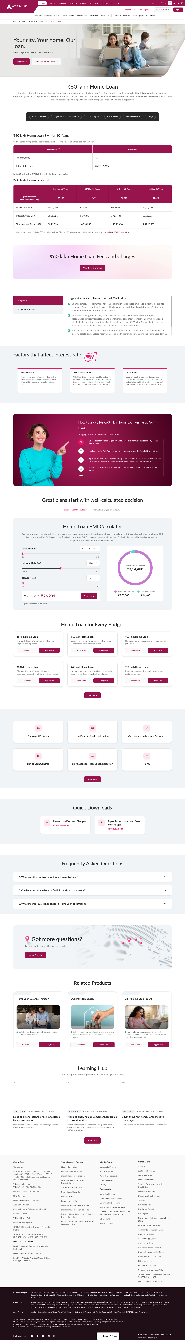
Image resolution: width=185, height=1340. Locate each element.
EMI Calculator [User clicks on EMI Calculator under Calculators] (111, 1302)
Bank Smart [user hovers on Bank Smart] (151, 15)
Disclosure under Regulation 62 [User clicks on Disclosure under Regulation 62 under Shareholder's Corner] (75, 1210)
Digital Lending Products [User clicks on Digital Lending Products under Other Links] (149, 1196)
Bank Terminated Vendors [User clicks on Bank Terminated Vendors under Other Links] (149, 1247)
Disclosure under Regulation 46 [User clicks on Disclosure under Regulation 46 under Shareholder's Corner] (75, 1205)
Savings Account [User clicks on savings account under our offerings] (37, 1292)
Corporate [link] (62, 3)
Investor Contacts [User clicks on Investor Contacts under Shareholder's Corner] (69, 1201)
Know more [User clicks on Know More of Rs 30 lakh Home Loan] (27, 694)
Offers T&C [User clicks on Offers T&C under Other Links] (105, 1219)
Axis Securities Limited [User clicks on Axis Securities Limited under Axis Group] (71, 1312)
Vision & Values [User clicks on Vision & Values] (107, 1171)
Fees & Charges (39, 116)
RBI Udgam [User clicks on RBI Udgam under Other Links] (143, 1213)
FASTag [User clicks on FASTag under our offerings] (112, 1295)
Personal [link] (42, 3)
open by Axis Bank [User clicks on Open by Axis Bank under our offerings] (123, 1295)
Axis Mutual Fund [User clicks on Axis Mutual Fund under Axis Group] (55, 1312)
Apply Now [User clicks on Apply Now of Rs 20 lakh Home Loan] (158, 664)
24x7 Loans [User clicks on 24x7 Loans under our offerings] (48, 1295)
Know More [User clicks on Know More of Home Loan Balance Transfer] (26, 1045)
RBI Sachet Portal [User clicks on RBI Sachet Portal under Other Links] (146, 1209)
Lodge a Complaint (142, 10)
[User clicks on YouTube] (43, 1336)
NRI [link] (90, 3)
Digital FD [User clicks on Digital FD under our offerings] (101, 1292)
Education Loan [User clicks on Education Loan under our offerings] (37, 1295)
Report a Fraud (108, 1336)
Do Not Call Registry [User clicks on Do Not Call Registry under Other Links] (22, 1222)
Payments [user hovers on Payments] (104, 15)
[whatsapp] (165, 3)
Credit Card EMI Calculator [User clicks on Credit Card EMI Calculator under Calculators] (128, 1302)
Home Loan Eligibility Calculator (112, 463)
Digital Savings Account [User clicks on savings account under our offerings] (53, 1292)
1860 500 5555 (20, 1177)
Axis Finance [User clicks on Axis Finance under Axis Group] (86, 1312)
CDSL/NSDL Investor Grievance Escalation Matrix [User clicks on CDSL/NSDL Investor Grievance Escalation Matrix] (32, 1228)
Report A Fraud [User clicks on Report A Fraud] (20, 1213)
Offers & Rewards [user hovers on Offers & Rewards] (122, 15)
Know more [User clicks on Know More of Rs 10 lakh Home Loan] (81, 664)
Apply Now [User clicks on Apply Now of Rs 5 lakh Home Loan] (49, 664)
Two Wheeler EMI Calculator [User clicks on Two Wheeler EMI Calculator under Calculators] (117, 1307)
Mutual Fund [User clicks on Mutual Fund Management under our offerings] (104, 1295)
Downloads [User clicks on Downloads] (105, 1189)
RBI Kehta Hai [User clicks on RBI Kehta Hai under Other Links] (144, 1205)
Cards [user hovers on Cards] (56, 15)
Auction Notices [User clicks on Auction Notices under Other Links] (145, 1243)
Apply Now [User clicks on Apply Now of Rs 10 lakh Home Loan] (103, 664)
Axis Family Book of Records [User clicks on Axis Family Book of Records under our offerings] (156, 1295)
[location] (162, 3)
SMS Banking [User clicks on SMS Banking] (19, 1196)
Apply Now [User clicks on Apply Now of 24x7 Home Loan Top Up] (158, 1045)
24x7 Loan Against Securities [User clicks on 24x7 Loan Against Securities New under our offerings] (65, 1295)
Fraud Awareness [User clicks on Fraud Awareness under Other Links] (146, 1179)
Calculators (112, 116)
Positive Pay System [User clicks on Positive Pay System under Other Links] (147, 1265)
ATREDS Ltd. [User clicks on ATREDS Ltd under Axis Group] (133, 1312)
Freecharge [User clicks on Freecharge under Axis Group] (143, 1312)
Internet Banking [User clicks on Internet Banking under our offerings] (137, 1295)
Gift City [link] (105, 3)
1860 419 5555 (43, 1174)
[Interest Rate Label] (93, 563)
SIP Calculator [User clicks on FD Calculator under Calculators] (135, 1307)
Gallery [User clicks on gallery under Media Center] (103, 1184)
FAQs (150, 116)
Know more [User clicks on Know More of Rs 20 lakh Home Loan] (135, 664)
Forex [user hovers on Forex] (64, 15)
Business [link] (52, 3)
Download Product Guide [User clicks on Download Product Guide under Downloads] (111, 1198)
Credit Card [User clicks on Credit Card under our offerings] (128, 1292)
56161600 (28, 1237)
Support (127, 10)
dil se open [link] (115, 3)
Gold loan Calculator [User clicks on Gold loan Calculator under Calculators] (91, 1305)
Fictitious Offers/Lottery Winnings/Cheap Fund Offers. (47, 1327)
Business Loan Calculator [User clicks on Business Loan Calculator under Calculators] (109, 1305)
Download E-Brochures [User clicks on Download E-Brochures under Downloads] (110, 1203)
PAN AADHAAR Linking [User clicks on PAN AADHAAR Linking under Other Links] (149, 1225)
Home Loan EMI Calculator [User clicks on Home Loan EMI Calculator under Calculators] (130, 1305)
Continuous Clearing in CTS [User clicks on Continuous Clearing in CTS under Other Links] (150, 1270)
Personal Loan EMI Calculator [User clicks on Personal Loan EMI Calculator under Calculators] (42, 1305)
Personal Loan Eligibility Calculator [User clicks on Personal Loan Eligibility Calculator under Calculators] (68, 1305)
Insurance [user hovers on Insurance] (94, 15)
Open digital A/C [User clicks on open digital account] (162, 10)
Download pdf (61, 826)
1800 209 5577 (43, 1171)
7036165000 (35, 1187)
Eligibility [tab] (23, 314)
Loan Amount (29, 548)
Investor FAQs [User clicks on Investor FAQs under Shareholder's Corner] (67, 1196)
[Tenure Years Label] (93, 578)
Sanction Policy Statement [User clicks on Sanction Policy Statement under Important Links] (150, 1256)
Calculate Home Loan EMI (46, 61)
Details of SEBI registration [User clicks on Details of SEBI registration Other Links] (150, 1281)
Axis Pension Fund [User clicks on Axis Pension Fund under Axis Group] (99, 1312)
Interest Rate (31, 562)
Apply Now (22, 61)
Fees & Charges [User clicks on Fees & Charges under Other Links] (106, 1223)
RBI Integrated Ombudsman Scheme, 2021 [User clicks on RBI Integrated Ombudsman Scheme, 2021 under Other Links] (154, 1219)
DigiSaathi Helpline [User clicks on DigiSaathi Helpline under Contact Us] (147, 1191)
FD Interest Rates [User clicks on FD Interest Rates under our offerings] (115, 1292)
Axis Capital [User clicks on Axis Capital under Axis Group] (122, 1312)
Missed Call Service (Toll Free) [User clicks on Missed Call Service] (26, 1191)
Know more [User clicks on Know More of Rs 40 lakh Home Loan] (81, 694)
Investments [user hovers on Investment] (81, 15)
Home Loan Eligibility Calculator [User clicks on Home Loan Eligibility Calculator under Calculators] (154, 1305)
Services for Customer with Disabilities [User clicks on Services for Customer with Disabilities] (150, 1185)
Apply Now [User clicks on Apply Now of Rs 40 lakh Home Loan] (103, 694)
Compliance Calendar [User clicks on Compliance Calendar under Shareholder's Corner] (71, 1192)
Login (178, 9)
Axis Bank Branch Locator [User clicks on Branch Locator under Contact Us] (24, 1205)
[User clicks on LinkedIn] (48, 1336)
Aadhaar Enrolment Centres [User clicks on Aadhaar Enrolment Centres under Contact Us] (150, 1230)
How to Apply (93, 116)
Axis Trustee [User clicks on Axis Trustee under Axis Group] (112, 1312)
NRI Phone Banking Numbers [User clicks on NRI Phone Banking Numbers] (26, 1200)
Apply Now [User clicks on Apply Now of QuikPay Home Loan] (104, 1045)
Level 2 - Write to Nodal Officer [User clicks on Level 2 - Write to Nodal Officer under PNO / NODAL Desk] (27, 1253)
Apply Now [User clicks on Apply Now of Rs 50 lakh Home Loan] (158, 694)
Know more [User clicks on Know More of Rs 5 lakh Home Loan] (27, 664)
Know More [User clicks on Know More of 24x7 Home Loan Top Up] (135, 1045)
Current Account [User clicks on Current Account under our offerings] (89, 1292)
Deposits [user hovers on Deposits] (48, 15)
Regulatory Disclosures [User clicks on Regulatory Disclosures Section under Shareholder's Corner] (71, 1171)
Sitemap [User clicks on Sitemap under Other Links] (141, 1200)
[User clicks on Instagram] (54, 1336)
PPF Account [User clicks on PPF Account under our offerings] (82, 1295)
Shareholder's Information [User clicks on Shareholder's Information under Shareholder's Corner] (73, 1176)
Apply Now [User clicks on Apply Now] (89, 596)
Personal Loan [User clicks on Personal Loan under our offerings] (139, 1292)
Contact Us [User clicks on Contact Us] (18, 1167)
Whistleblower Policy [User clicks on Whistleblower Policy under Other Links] (23, 1218)
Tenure (29, 577)
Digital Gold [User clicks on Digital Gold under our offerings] (92, 1295)
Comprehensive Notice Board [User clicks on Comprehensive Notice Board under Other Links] (151, 1252)
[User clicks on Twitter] (37, 1336)
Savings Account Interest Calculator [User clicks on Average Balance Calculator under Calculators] (66, 1302)
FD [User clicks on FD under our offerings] (107, 1292)
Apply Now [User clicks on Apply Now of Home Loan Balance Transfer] (49, 1045)
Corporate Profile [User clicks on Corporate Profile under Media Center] (108, 1167)
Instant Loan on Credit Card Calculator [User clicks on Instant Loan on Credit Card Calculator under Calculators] (154, 1302)
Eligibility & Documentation (66, 116)
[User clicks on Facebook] (32, 1336)
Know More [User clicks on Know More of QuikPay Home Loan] (81, 1045)
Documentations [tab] (26, 323)
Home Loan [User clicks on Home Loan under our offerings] (158, 1292)
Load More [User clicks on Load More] (92, 709)
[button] (170, 3)
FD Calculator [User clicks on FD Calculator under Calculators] (86, 1302)
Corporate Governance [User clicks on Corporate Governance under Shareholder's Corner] (71, 1187)
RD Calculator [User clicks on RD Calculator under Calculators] (98, 1302)
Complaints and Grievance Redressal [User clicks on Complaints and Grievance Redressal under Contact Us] (29, 1209)
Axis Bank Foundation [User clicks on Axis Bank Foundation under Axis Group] (39, 1312)
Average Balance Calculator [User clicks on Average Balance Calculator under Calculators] (41, 1302)
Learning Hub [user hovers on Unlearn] (138, 15)
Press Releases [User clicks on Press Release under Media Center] (106, 1180)
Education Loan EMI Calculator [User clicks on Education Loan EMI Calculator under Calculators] (43, 1307)
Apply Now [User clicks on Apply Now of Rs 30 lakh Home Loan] (49, 694)
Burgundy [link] (73, 3)
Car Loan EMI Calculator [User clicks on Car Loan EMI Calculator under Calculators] (96, 1307)
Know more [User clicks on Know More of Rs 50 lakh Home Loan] (135, 694)
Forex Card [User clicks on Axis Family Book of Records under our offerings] (35, 1297)
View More (92, 779)
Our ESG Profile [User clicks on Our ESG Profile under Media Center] (145, 1175)
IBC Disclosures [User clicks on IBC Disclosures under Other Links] (145, 1261)
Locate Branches (35, 955)
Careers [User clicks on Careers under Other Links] (141, 1166)
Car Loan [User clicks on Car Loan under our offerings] (149, 1292)
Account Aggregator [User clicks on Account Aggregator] (147, 1238)
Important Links (133, 116)
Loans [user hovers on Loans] (71, 15)
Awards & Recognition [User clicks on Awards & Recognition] (110, 1176)
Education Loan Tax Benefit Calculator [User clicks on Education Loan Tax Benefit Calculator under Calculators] (70, 1307)
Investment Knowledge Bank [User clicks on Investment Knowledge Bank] (112, 1207)
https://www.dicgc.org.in (147, 1338)
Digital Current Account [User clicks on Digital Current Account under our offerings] (72, 1292)
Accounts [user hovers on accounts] (37, 15)
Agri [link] (96, 3)
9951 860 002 (41, 1237)
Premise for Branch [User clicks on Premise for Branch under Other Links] (147, 1234)
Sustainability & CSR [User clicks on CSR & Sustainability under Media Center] (147, 1171)
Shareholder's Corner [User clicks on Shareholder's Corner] (72, 1162)
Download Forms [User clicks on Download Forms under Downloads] (107, 1194)
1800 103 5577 (20, 1174)
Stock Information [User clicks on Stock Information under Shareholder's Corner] (69, 1167)
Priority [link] (83, 3)
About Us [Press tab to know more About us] (155, 3)
